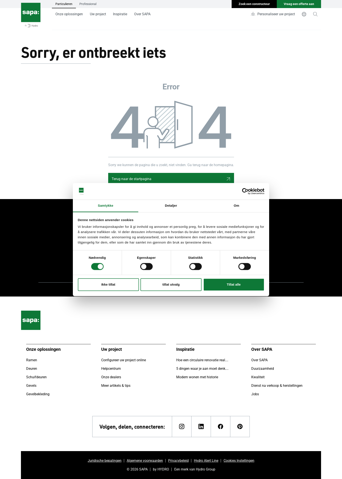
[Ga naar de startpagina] (31, 15)
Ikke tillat (108, 284)
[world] (304, 14)
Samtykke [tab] (105, 206)
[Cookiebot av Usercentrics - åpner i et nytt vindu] (245, 191)
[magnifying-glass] (315, 14)
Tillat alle (234, 284)
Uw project (98, 14)
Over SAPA (142, 14)
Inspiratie (120, 14)
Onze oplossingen (69, 14)
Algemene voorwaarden (145, 461)
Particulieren (63, 4)
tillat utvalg (171, 284)
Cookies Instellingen (239, 461)
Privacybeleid (178, 461)
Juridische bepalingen (104, 461)
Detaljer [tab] (171, 206)
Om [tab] (236, 206)
